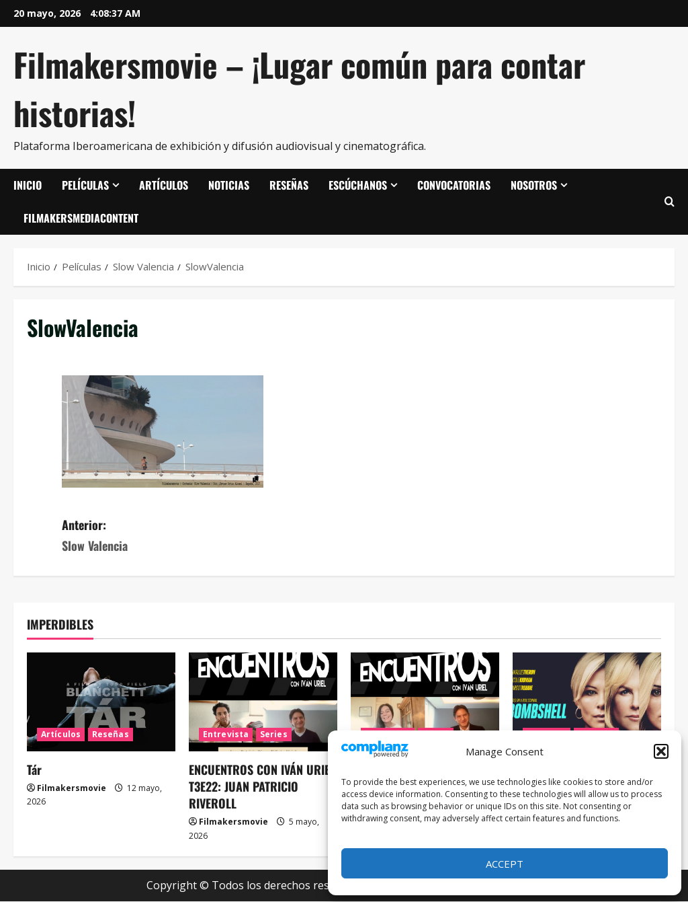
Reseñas (288, 185)
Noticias (228, 185)
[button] (661, 751)
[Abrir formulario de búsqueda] (669, 202)
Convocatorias (453, 185)
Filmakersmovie (71, 788)
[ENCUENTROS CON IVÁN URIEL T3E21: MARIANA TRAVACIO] (425, 701)
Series (274, 734)
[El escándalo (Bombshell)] (587, 701)
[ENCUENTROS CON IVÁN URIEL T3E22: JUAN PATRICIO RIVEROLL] (263, 701)
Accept (504, 863)
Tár (34, 769)
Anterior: (203, 536)
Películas (85, 185)
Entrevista (226, 734)
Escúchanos (358, 185)
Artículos (163, 185)
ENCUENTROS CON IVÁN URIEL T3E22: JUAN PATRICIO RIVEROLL (262, 786)
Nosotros (534, 185)
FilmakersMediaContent (81, 218)
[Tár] (101, 701)
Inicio (27, 185)
